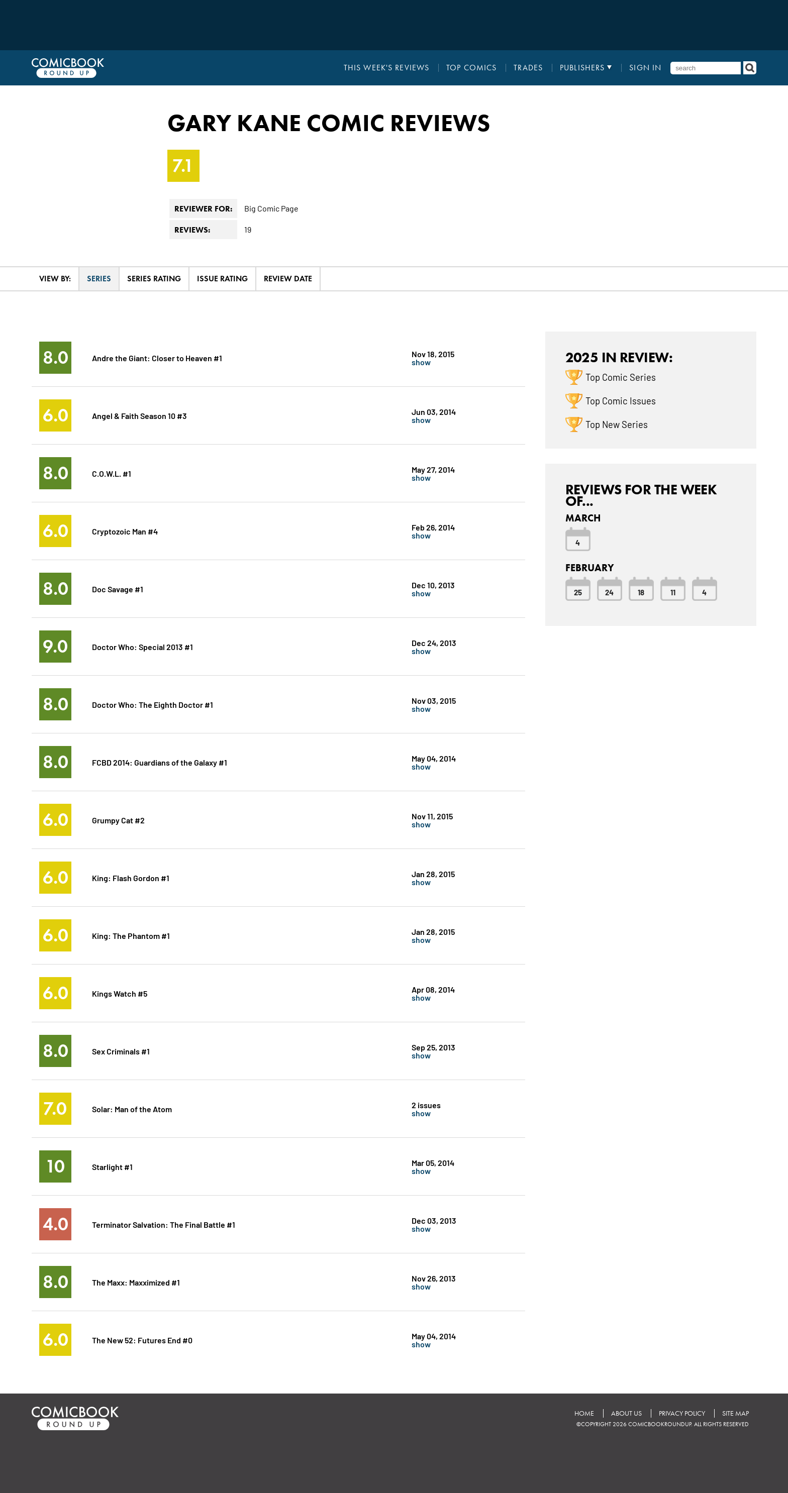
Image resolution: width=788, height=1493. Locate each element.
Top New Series (616, 424)
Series (99, 278)
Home (584, 1413)
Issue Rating (222, 278)
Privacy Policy (682, 1413)
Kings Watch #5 (119, 993)
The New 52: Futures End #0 (142, 1339)
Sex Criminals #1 (121, 1050)
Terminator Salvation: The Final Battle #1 (163, 1224)
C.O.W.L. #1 (111, 473)
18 (641, 592)
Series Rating (154, 278)
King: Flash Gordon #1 (130, 877)
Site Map (735, 1413)
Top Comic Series (620, 377)
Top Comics (471, 68)
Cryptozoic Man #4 (125, 530)
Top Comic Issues (620, 400)
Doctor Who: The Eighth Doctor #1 (152, 704)
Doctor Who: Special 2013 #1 (142, 646)
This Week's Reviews (386, 68)
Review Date (288, 278)
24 (609, 592)
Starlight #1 (112, 1166)
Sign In (645, 68)
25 (578, 592)
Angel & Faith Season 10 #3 (139, 415)
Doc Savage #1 (117, 588)
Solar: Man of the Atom (132, 1108)
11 (672, 592)
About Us (626, 1413)
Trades (528, 68)
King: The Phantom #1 (131, 935)
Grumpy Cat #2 (118, 819)
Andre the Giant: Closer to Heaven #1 (157, 357)
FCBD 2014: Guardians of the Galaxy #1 (159, 762)
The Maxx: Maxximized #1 (136, 1281)
